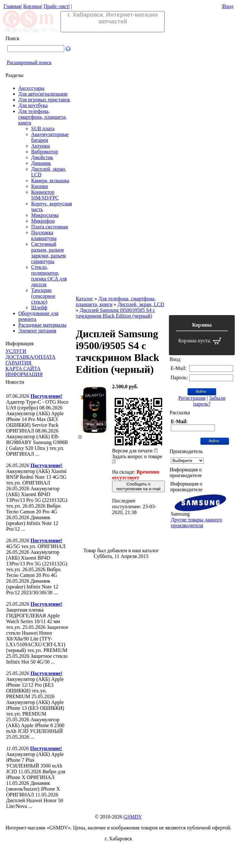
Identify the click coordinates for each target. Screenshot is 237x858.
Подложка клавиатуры (44, 235)
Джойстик (42, 157)
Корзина (32, 6)
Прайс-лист (56, 6)
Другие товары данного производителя (196, 522)
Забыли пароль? (209, 401)
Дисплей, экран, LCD (141, 304)
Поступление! (46, 396)
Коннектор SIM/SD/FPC (45, 195)
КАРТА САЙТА (22, 368)
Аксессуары (31, 88)
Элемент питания (37, 330)
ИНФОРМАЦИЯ (24, 374)
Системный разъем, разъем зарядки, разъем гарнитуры (48, 252)
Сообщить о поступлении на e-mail (138, 486)
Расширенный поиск (29, 62)
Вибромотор (44, 151)
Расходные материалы (42, 325)
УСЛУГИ (15, 351)
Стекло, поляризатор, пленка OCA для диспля (49, 275)
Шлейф (39, 307)
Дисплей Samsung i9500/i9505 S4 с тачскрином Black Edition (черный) (115, 313)
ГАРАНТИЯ (18, 362)
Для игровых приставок (44, 99)
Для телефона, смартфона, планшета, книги (42, 116)
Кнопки (39, 186)
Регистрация (192, 398)
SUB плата (43, 128)
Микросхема (45, 215)
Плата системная (49, 226)
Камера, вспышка (50, 180)
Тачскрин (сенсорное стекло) (43, 296)
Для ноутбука (33, 105)
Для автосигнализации (42, 94)
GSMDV (133, 816)
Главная (12, 6)
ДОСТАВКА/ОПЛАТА (30, 357)
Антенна (40, 146)
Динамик (41, 163)
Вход (228, 6)
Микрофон (43, 221)
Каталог (84, 298)
